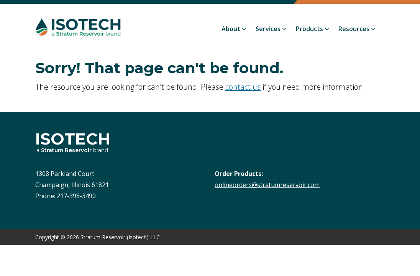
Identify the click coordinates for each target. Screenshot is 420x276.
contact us (243, 87)
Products (309, 29)
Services (268, 29)
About (230, 29)
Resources (353, 29)
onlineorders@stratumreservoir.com (267, 185)
